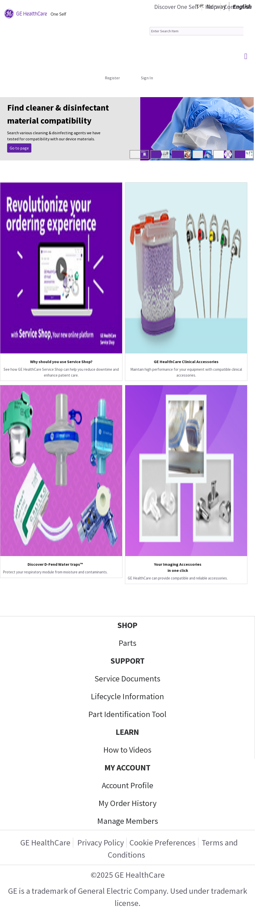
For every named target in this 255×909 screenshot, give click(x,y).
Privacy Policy (100, 843)
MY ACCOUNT (127, 768)
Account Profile (127, 785)
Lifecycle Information (127, 696)
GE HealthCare (45, 843)
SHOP (127, 625)
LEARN (127, 732)
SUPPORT (127, 661)
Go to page (19, 148)
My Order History (127, 803)
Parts (127, 643)
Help (211, 7)
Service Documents (127, 679)
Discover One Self (176, 7)
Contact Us (238, 7)
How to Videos (127, 750)
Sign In (147, 77)
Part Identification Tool (127, 714)
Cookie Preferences (162, 843)
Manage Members (127, 821)
